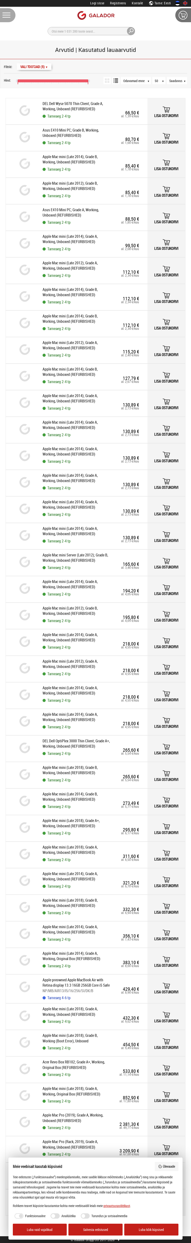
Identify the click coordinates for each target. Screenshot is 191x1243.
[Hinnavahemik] (4, 75)
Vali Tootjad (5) (34, 66)
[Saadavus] (179, 80)
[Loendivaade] (115, 80)
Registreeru (118, 3)
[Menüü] (7, 15)
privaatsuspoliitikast (116, 1205)
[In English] (185, 3)
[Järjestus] (138, 80)
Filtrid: (8, 66)
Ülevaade (166, 1166)
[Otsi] (91, 31)
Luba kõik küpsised (151, 1229)
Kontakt (137, 3)
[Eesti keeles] (177, 3)
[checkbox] (29, 1216)
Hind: (7, 80)
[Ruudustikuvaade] (107, 80)
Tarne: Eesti (160, 3)
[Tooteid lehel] (161, 80)
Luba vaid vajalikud (39, 1229)
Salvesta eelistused (95, 1229)
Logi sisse (97, 3)
